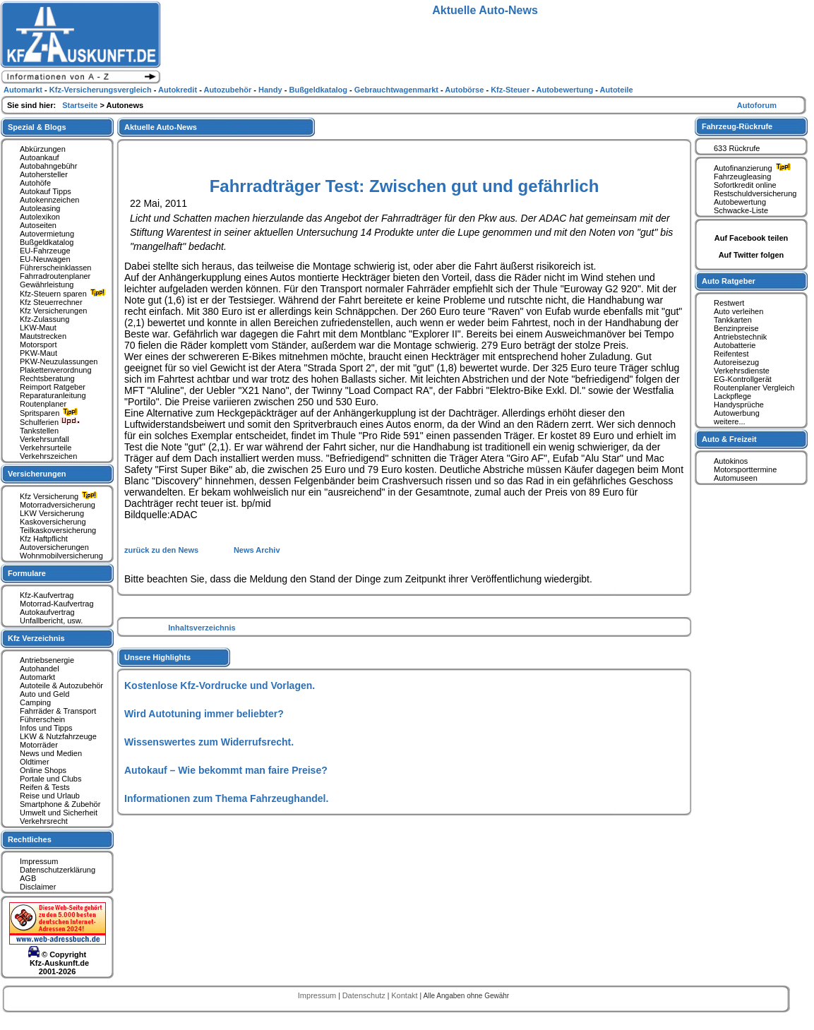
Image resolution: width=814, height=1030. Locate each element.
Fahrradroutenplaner (55, 276)
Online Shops (43, 770)
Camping (35, 702)
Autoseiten (38, 225)
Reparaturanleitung (53, 395)
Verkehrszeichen (48, 456)
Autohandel (39, 668)
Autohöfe (35, 183)
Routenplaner (43, 404)
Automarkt (37, 677)
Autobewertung (740, 202)
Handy (271, 89)
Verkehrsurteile (45, 447)
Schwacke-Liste (741, 210)
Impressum (39, 861)
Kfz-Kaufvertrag (46, 595)
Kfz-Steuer (511, 89)
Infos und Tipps (46, 728)
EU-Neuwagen (45, 259)
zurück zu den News (162, 550)
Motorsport (38, 344)
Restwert (729, 303)
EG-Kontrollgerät (743, 379)
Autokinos (731, 461)
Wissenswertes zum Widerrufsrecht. (209, 742)
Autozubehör (228, 89)
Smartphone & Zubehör (60, 804)
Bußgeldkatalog (46, 242)
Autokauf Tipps (45, 191)
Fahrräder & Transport (58, 711)
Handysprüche (739, 404)
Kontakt (405, 995)
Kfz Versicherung (60, 496)
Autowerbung (737, 413)
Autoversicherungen (54, 547)
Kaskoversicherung (53, 521)
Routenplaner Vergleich (754, 387)
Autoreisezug (736, 362)
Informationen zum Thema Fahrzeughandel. (226, 798)
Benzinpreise (736, 328)
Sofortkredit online (745, 185)
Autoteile (616, 89)
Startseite (81, 105)
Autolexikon (40, 216)
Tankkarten (733, 320)
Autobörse (465, 89)
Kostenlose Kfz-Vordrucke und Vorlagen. (219, 685)
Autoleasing (40, 208)
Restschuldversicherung (755, 193)
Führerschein (42, 719)
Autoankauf (39, 157)
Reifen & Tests (45, 787)
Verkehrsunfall (44, 439)
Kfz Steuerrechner (51, 302)
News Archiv (257, 550)
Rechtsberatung (47, 378)
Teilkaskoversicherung (58, 530)
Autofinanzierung (754, 168)
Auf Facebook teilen (751, 238)
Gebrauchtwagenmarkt (397, 89)
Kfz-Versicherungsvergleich (101, 89)
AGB (28, 878)
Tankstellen (39, 430)
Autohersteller (44, 174)
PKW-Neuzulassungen (58, 361)
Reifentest (731, 353)
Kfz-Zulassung (44, 319)
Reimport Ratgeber (52, 387)
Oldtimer (34, 761)
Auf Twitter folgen (751, 255)
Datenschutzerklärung (57, 870)
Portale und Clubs (50, 778)
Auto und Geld (44, 694)
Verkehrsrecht (44, 821)
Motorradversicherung (57, 505)
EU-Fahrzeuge (45, 250)
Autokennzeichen (49, 200)
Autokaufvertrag (47, 612)
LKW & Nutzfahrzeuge (58, 736)
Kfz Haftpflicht (44, 538)
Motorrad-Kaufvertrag (57, 603)
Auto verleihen (738, 311)
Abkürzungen (43, 149)
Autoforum (757, 105)
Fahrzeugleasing (742, 176)
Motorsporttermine (745, 469)
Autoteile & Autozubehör (61, 685)
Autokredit (178, 89)
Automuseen (736, 478)
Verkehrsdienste (742, 370)
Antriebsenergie (47, 660)
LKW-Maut (38, 327)
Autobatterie (734, 345)
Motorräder (39, 745)
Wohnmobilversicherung (61, 555)
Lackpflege (732, 396)
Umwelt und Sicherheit (58, 812)
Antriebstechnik (740, 337)
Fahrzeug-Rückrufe (737, 126)
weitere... (730, 421)
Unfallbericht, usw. (51, 620)
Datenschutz (365, 995)
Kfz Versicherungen (53, 310)
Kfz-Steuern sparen (64, 293)
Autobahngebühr (48, 166)
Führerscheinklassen (56, 267)
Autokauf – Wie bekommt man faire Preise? (226, 770)
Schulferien (50, 422)
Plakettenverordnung (56, 370)
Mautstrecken (43, 336)
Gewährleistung (46, 284)
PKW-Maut (38, 353)
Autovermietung (47, 233)
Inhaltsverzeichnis (201, 627)
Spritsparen (50, 413)
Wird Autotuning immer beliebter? (204, 713)
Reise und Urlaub (50, 795)
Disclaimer (38, 886)
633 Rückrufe (737, 148)
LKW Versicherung (52, 513)
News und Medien (51, 753)
